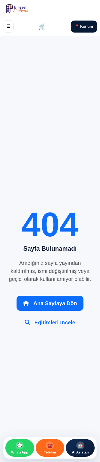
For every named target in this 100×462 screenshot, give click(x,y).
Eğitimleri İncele (50, 322)
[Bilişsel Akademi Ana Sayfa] (28, 8)
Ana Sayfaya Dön (50, 303)
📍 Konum (84, 26)
